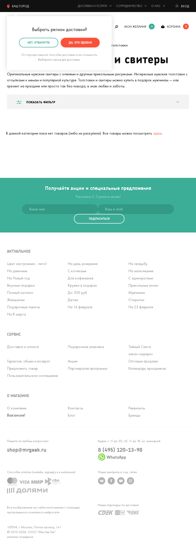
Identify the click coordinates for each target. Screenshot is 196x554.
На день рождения (83, 263)
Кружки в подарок (82, 285)
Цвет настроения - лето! (27, 263)
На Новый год (18, 278)
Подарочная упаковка (86, 346)
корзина (174, 27)
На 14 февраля (80, 306)
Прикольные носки (143, 285)
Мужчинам (136, 292)
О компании (16, 408)
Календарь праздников (147, 368)
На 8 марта (16, 314)
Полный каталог (20, 292)
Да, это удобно (80, 40)
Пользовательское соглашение (32, 375)
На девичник (17, 270)
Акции (73, 361)
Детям (73, 299)
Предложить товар (22, 368)
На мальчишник (141, 270)
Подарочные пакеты (23, 306)
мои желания (135, 27)
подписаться (99, 218)
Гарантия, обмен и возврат (28, 361)
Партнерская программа (87, 368)
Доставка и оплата (23, 346)
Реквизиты (136, 408)
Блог (71, 415)
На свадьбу (137, 263)
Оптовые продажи (143, 361)
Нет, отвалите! (38, 40)
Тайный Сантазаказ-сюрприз (140, 350)
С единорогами (140, 278)
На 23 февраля (140, 306)
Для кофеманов (80, 278)
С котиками (77, 270)
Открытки (136, 299)
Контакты (75, 408)
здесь (157, 133)
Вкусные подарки (21, 285)
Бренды (134, 415)
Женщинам (16, 299)
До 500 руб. (78, 292)
